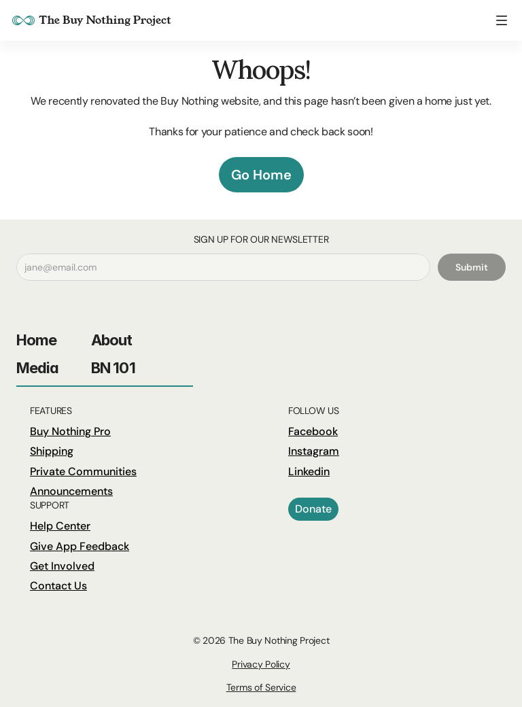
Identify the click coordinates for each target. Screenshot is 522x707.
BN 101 (113, 368)
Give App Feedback (79, 546)
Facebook (313, 431)
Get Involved (62, 566)
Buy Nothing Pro (70, 431)
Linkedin (309, 471)
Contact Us (58, 586)
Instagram (313, 451)
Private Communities (83, 471)
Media (37, 368)
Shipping (51, 451)
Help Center (60, 526)
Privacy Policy (261, 664)
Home (36, 340)
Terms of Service (261, 687)
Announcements (71, 491)
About (112, 340)
